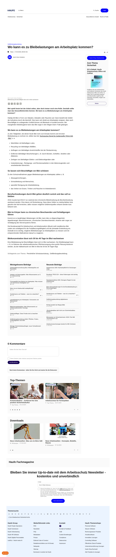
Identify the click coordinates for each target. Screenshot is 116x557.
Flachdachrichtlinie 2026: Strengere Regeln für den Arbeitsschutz (60, 281)
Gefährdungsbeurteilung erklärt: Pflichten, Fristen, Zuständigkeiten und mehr (24, 320)
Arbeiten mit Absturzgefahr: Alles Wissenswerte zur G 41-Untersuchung (25, 275)
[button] (21, 10)
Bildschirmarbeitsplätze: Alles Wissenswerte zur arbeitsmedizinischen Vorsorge (23, 307)
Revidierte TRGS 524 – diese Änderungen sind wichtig (62, 274)
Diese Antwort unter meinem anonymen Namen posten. (26, 358)
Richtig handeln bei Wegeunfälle (55, 305)
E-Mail (39, 482)
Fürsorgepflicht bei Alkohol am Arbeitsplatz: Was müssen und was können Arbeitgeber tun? (26, 282)
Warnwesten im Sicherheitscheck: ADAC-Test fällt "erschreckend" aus (60, 318)
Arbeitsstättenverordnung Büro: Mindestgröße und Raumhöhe (24, 268)
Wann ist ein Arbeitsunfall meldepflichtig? (21, 288)
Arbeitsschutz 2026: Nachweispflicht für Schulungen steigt (61, 268)
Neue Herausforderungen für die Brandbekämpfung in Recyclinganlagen (61, 287)
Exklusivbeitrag (15, 384)
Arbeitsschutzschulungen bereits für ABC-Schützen (61, 324)
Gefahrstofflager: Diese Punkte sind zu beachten (24, 313)
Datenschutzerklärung (64, 490)
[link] (11, 17)
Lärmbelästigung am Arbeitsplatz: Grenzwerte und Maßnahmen (24, 300)
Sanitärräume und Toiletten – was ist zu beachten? (24, 294)
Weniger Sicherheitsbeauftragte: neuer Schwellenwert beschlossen (25, 327)
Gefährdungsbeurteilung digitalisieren (57, 299)
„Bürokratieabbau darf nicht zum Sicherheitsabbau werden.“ (60, 311)
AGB (61, 488)
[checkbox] (9, 359)
